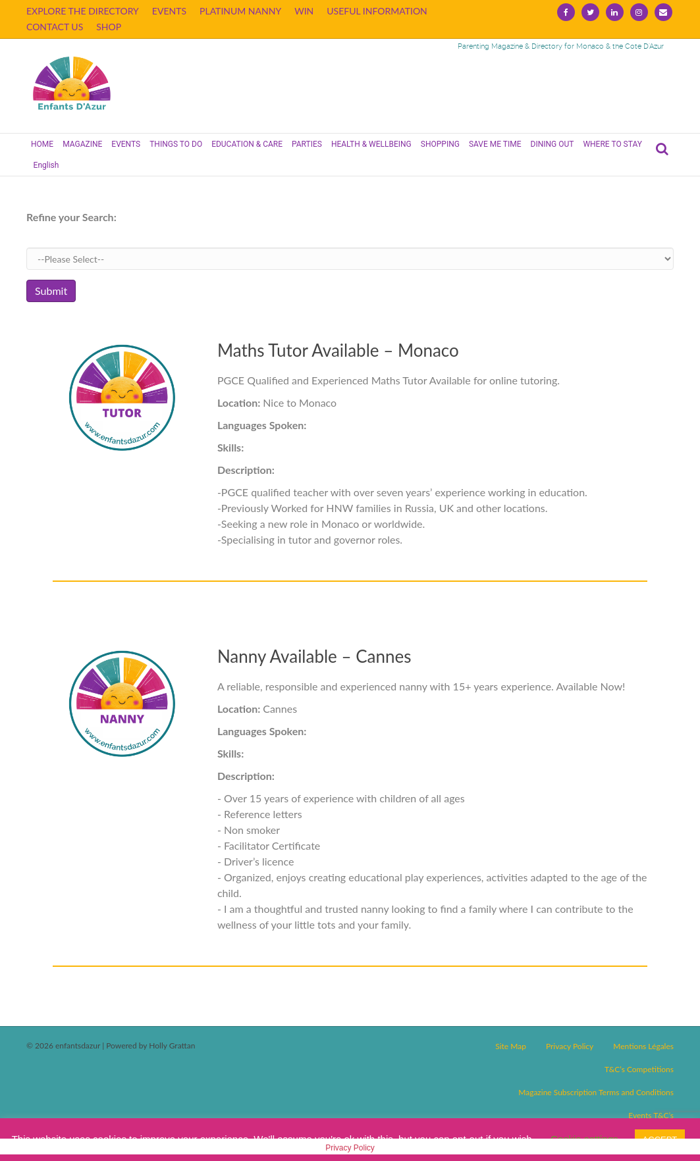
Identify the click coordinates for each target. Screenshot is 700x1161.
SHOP (108, 26)
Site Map (510, 1046)
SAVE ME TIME (495, 144)
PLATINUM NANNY (240, 10)
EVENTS (169, 10)
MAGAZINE (82, 144)
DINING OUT (552, 144)
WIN (303, 10)
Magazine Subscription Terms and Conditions (596, 1092)
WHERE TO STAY (612, 144)
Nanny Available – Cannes (314, 656)
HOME (42, 144)
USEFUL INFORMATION (377, 10)
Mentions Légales (643, 1046)
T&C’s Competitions (639, 1069)
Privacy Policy (569, 1046)
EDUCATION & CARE (247, 144)
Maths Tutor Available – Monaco (338, 350)
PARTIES (307, 144)
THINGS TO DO (175, 144)
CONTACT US (54, 26)
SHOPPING (440, 144)
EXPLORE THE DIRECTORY (82, 10)
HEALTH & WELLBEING (371, 144)
